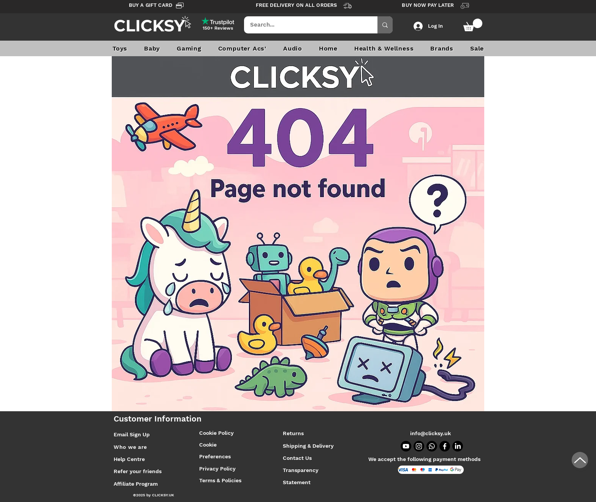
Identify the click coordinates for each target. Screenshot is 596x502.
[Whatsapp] (431, 446)
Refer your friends (138, 471)
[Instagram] (419, 446)
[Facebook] (444, 446)
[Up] (580, 460)
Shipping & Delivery (309, 446)
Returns (293, 433)
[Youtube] (406, 446)
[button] (472, 25)
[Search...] (305, 24)
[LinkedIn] (457, 446)
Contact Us (297, 458)
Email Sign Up (132, 434)
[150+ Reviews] (218, 28)
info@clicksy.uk (430, 433)
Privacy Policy (217, 469)
